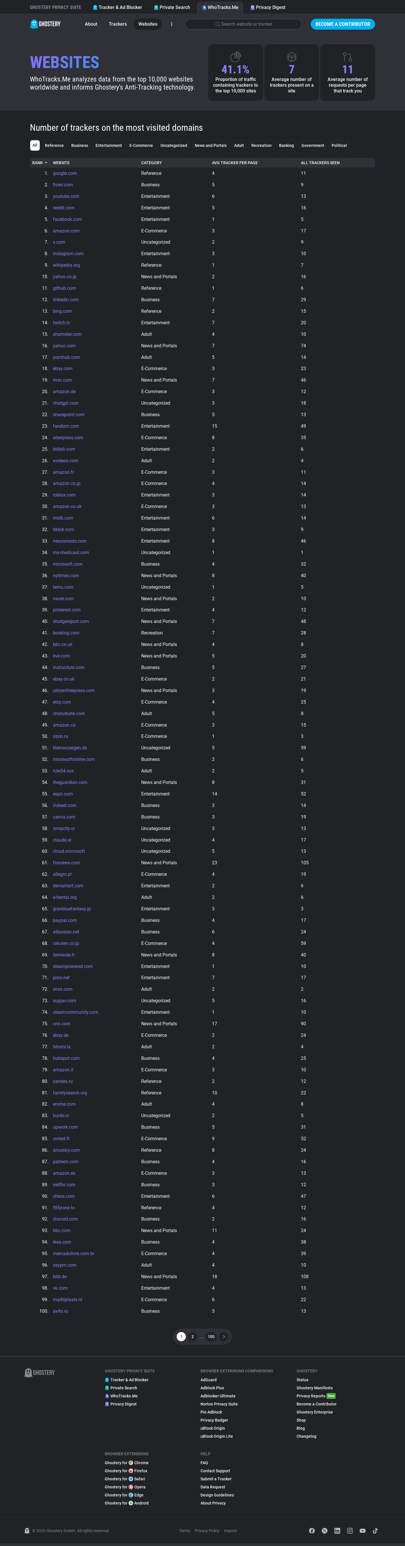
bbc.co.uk (62, 645)
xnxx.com (62, 991)
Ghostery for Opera (125, 1489)
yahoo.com (64, 346)
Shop (301, 1422)
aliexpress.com (68, 438)
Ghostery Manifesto (315, 1390)
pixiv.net (61, 979)
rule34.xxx (63, 772)
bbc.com (61, 1233)
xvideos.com (66, 461)
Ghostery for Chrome (127, 1465)
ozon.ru (60, 737)
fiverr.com (63, 184)
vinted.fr (61, 1141)
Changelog (306, 1439)
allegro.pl (62, 876)
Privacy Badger (214, 1422)
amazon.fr (63, 472)
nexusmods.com (70, 542)
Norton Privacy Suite (219, 1406)
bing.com (62, 311)
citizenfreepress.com (74, 691)
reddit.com (63, 208)
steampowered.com (73, 968)
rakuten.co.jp (66, 945)
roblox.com (64, 496)
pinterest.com (67, 611)
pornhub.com (66, 357)
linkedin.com (66, 300)
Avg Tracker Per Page (235, 162)
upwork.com (65, 1129)
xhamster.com (67, 334)
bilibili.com (64, 449)
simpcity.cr (64, 830)
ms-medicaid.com (71, 553)
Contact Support (215, 1473)
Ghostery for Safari (125, 1481)
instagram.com (68, 254)
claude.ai (62, 841)
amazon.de (64, 392)
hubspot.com (66, 1060)
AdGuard (208, 1382)
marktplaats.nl (67, 1302)
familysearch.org (70, 1095)
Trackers (118, 24)
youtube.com (66, 196)
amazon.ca (64, 726)
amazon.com (66, 231)
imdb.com (63, 519)
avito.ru (60, 1313)
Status (302, 1382)
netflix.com (64, 1187)
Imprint (230, 1533)
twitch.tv (61, 323)
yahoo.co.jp (65, 277)
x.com (59, 242)
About (91, 24)
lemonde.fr (64, 956)
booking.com (66, 634)
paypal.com (65, 922)
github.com (64, 288)
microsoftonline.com (74, 760)
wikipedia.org (66, 265)
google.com (65, 173)
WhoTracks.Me (220, 7)
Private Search (172, 7)
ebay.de (60, 1037)
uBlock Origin (212, 1430)
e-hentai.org (65, 899)
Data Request (212, 1489)
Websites (147, 24)
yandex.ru (63, 1083)
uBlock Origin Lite (216, 1439)
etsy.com (62, 703)
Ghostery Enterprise (315, 1414)
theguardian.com (70, 784)
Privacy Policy (207, 1533)
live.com (61, 657)
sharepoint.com (69, 415)
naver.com (63, 599)
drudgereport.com (71, 622)
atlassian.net (66, 933)
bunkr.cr (61, 1118)
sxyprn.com (65, 1267)
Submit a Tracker (216, 1481)
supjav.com (64, 1002)
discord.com (65, 1221)
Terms (184, 1533)
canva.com (64, 818)
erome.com (64, 1106)
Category (151, 162)
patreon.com (66, 1164)
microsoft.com (68, 565)
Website (61, 162)
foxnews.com (66, 864)
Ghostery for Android (127, 1505)
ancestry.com (66, 1152)
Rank (40, 162)
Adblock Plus (212, 1390)
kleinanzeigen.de (70, 749)
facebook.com (67, 219)
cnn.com (61, 1025)
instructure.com (69, 668)
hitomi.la (62, 1048)
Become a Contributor (343, 24)
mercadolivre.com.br (73, 1256)
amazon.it (63, 1072)
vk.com (60, 1290)
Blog (301, 1430)
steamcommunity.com (75, 1014)
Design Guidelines (217, 1497)
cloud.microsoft (69, 853)
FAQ (204, 1465)
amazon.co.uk (67, 507)
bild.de (59, 1279)
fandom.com (66, 426)
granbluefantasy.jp (72, 910)
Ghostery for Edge (124, 1497)
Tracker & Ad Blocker (117, 7)
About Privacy (213, 1505)
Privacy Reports (316, 1398)
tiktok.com (63, 530)
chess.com (64, 1198)
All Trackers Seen (320, 162)
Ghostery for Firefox (126, 1473)
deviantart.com (68, 887)
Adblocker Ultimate (218, 1398)
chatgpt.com (66, 403)
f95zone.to (64, 1210)
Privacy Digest (267, 7)
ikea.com (62, 1244)
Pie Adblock (211, 1414)
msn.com (62, 380)
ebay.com (62, 369)
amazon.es (64, 1175)
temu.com (63, 588)
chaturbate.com (69, 714)
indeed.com (65, 807)
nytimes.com (66, 576)
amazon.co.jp (67, 484)
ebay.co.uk (63, 680)
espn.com (63, 795)
